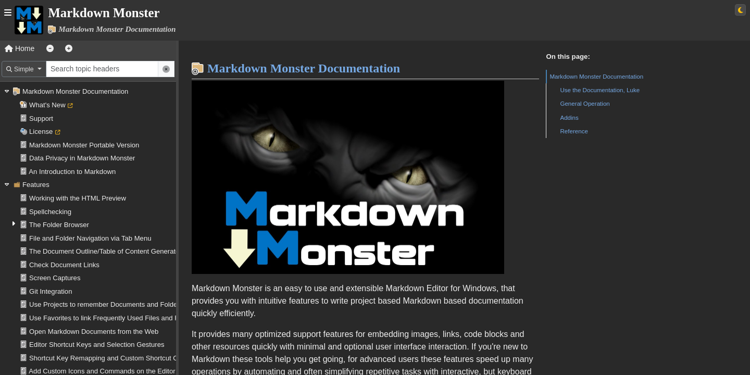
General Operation (584, 103)
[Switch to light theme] (740, 10)
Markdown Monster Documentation (75, 91)
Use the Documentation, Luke (600, 89)
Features (35, 185)
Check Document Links (64, 265)
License (41, 131)
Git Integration (50, 291)
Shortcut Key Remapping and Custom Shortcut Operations (117, 358)
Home (19, 48)
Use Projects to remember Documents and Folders (106, 304)
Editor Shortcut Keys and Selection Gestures (96, 344)
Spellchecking (50, 212)
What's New (47, 105)
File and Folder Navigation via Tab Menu (90, 238)
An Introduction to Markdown (72, 172)
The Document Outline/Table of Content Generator (105, 251)
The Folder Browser (59, 225)
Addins (569, 117)
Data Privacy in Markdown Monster (82, 158)
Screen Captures (54, 278)
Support (41, 118)
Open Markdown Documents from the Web (93, 331)
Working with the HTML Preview (77, 198)
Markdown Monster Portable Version (84, 145)
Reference (574, 131)
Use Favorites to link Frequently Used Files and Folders (113, 318)
